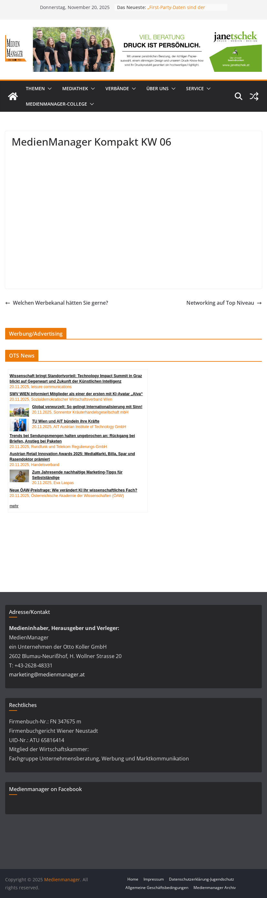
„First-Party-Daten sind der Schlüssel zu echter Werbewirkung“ (185, 10)
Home (132, 879)
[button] (48, 88)
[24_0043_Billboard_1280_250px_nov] (147, 31)
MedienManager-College (56, 104)
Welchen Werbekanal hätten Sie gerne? (56, 302)
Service (195, 88)
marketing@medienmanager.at (47, 674)
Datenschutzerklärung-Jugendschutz (201, 879)
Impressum (153, 879)
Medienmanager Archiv (214, 887)
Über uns (157, 88)
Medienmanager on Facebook (45, 789)
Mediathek (75, 88)
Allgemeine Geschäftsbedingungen (156, 887)
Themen (35, 88)
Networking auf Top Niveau (224, 302)
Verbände (117, 88)
